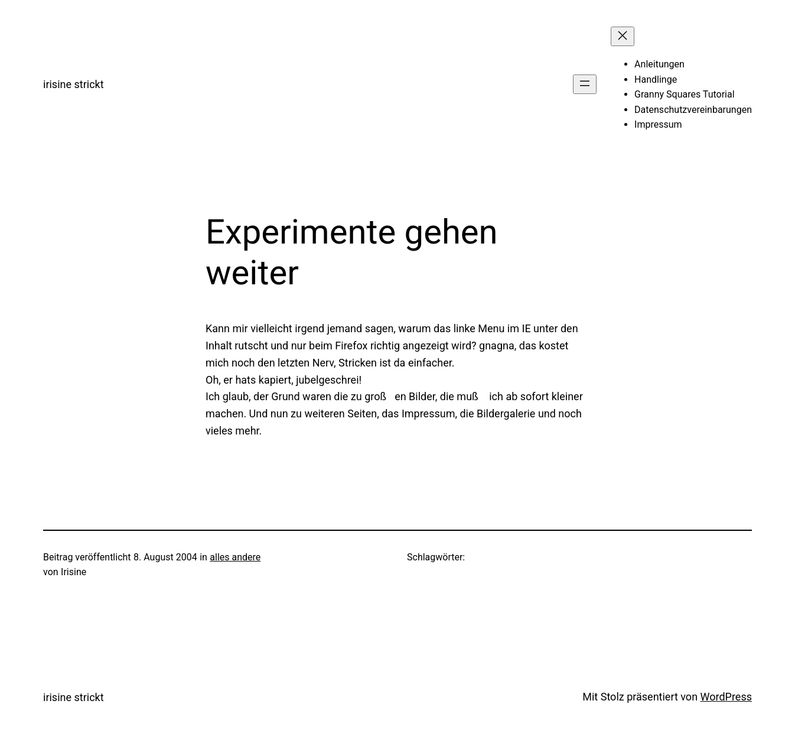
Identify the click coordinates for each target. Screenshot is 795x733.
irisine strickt (73, 84)
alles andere (235, 557)
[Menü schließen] (622, 36)
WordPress (726, 696)
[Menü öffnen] (585, 84)
